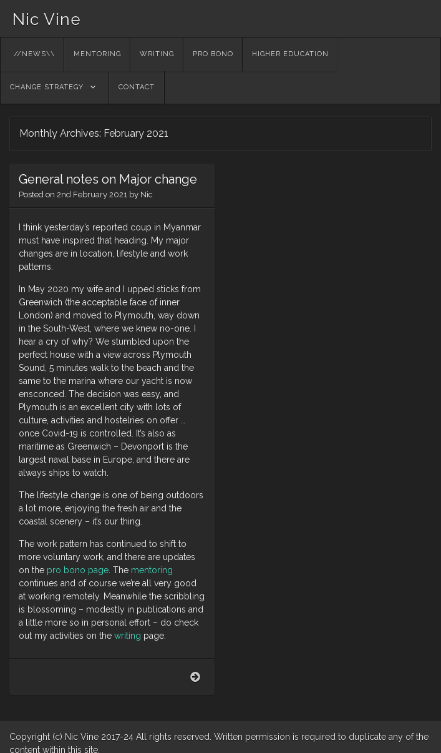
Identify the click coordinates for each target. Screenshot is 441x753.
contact (137, 87)
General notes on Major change (108, 179)
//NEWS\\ (34, 54)
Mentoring (97, 54)
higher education (290, 54)
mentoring (152, 570)
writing (157, 54)
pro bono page (78, 570)
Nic (146, 194)
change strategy (47, 87)
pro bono (213, 54)
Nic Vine (46, 19)
